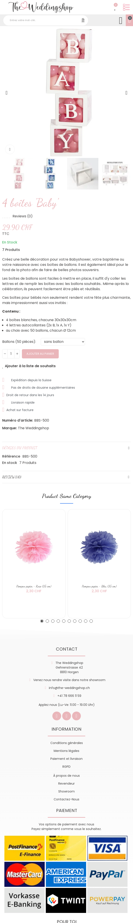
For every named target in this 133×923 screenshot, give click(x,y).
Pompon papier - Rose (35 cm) (33, 586)
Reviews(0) (11, 477)
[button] (6, 92)
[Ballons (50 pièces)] (63, 341)
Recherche (83, 20)
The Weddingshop (33, 428)
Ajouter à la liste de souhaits (30, 366)
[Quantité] (11, 353)
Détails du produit (19, 448)
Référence (11, 456)
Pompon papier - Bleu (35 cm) (99, 586)
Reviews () (22, 216)
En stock (9, 462)
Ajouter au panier (40, 354)
